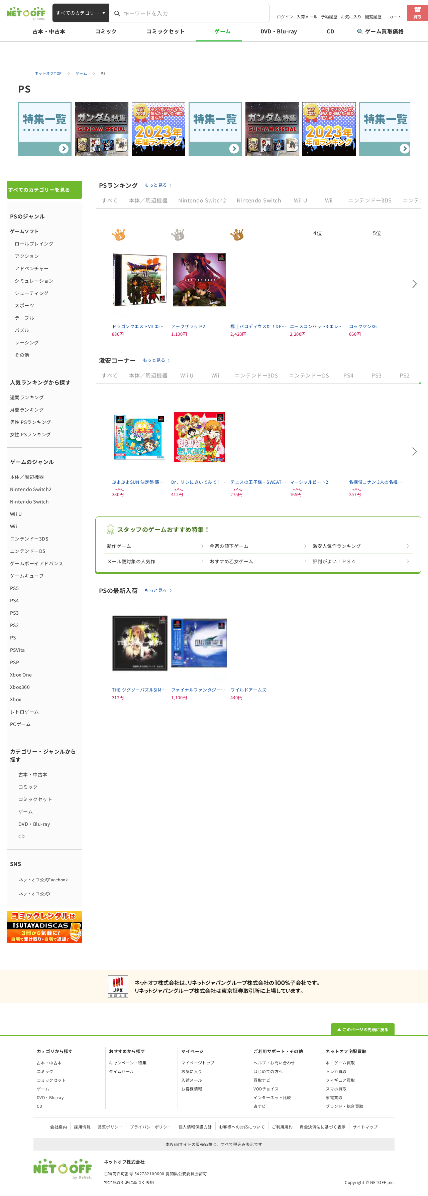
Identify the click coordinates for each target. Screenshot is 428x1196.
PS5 (14, 588)
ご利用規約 (282, 1127)
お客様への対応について (242, 1127)
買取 (417, 16)
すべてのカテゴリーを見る (39, 189)
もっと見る (155, 185)
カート (395, 16)
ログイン (285, 16)
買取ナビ (261, 1080)
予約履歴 (329, 16)
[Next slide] (414, 284)
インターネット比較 (272, 1097)
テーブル (22, 317)
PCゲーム (20, 724)
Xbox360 (20, 687)
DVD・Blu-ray (278, 31)
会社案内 (58, 1127)
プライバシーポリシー (151, 1127)
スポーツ (22, 305)
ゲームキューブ (27, 575)
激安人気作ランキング (337, 546)
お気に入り (351, 16)
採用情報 (82, 1127)
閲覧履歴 (373, 16)
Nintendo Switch (29, 501)
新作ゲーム (119, 546)
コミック (106, 31)
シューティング (29, 293)
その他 (19, 354)
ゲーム (222, 31)
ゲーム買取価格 (380, 31)
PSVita (17, 649)
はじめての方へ (268, 1071)
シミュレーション (32, 280)
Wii (13, 526)
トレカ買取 (336, 1071)
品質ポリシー (110, 1127)
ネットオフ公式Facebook (43, 879)
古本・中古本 (49, 31)
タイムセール (121, 1071)
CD (330, 31)
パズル (19, 330)
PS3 (14, 612)
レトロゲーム (24, 711)
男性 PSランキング (30, 422)
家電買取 (334, 1097)
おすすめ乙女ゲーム (231, 561)
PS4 (14, 600)
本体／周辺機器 (27, 476)
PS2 (14, 625)
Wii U (16, 513)
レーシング (24, 342)
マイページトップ (198, 1062)
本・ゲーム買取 (340, 1062)
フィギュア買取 (340, 1080)
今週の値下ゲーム (229, 546)
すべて (109, 200)
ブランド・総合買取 (344, 1106)
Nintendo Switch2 (31, 489)
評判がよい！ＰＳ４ (334, 561)
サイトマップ (365, 1127)
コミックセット (165, 31)
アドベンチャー (29, 268)
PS (13, 637)
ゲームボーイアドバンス (36, 563)
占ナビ (259, 1106)
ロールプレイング (32, 243)
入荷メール (307, 16)
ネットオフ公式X (35, 893)
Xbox (15, 699)
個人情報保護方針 (195, 1127)
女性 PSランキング (30, 434)
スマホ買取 (336, 1088)
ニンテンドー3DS (29, 538)
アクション (24, 256)
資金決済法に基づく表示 (322, 1127)
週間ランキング (27, 397)
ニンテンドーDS (27, 551)
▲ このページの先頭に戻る (362, 1029)
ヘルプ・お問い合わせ (274, 1062)
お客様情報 (191, 1088)
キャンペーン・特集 (127, 1062)
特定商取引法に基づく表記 (129, 1182)
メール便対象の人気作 (131, 561)
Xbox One (21, 674)
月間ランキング (27, 409)
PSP (14, 662)
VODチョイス (266, 1088)
